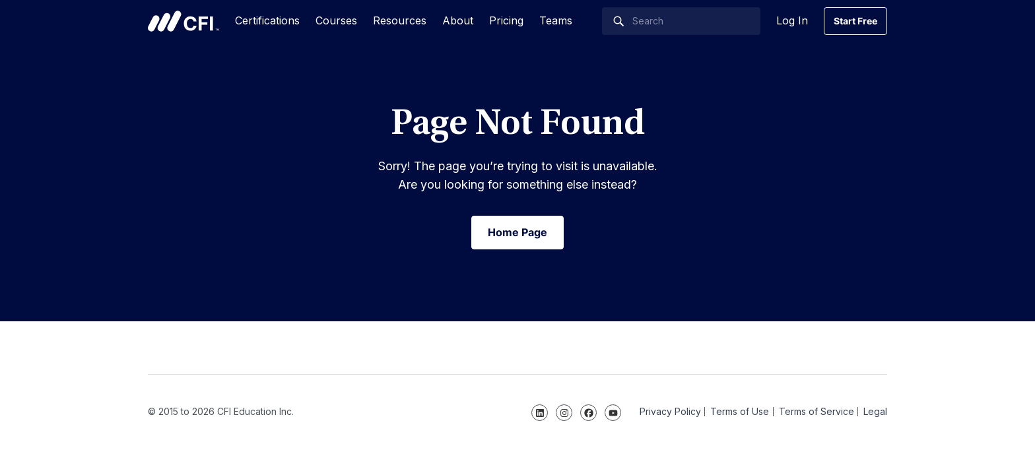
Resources (399, 20)
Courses (336, 20)
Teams (555, 20)
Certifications (267, 20)
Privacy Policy (670, 411)
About (457, 20)
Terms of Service (816, 411)
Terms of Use (739, 411)
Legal (875, 411)
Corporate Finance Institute (183, 21)
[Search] (681, 21)
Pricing (506, 20)
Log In (792, 20)
